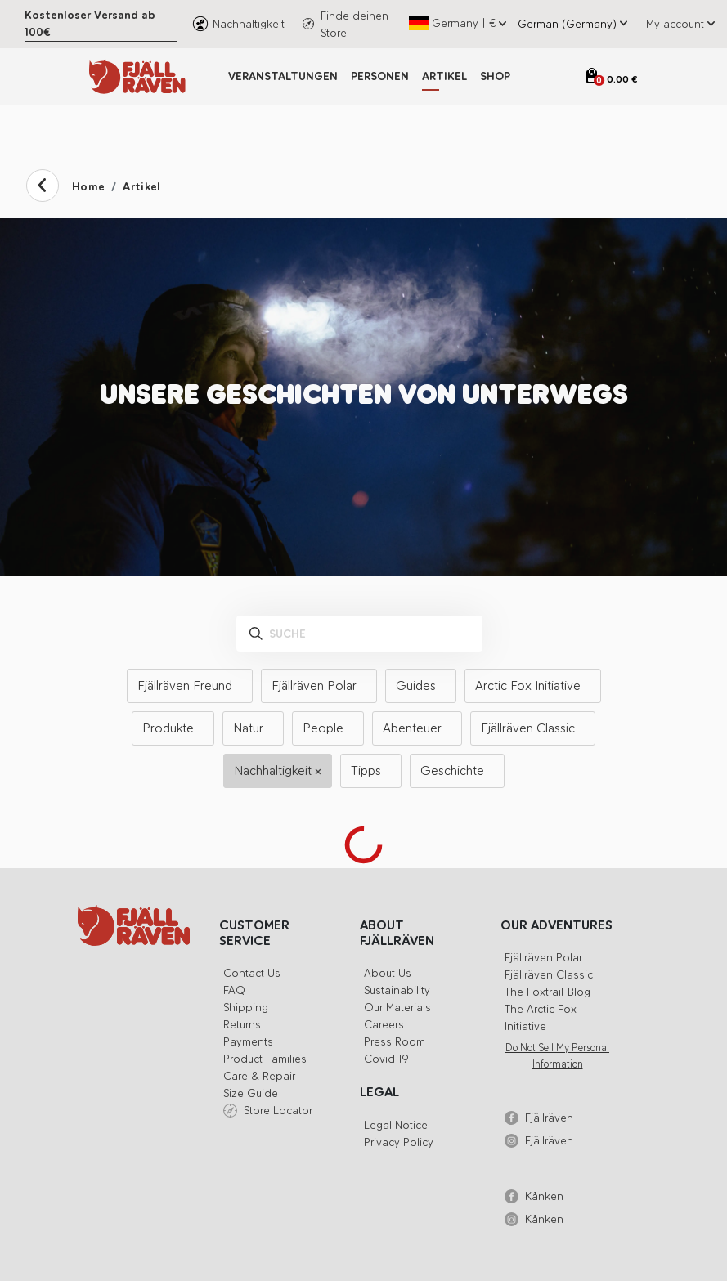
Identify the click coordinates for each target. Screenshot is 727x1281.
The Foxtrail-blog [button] (547, 992)
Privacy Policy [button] (398, 1142)
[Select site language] (564, 24)
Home (88, 187)
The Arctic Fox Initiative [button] (541, 1017)
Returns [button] (242, 1025)
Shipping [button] (245, 1007)
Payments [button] (248, 1042)
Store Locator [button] (278, 1111)
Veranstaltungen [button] (283, 76)
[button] (677, 24)
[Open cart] (612, 79)
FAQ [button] (234, 990)
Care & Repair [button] (259, 1076)
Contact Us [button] (251, 973)
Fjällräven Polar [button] (543, 958)
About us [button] (387, 973)
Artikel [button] (444, 76)
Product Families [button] (265, 1059)
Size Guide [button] (250, 1093)
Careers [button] (384, 1025)
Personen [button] (380, 76)
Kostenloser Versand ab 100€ (90, 23)
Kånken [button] (544, 1196)
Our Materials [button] (397, 1007)
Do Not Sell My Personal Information (557, 1055)
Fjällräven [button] (549, 1118)
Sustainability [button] (397, 990)
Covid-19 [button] (386, 1059)
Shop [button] (495, 76)
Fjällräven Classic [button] (549, 975)
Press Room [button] (394, 1042)
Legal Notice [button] (396, 1125)
